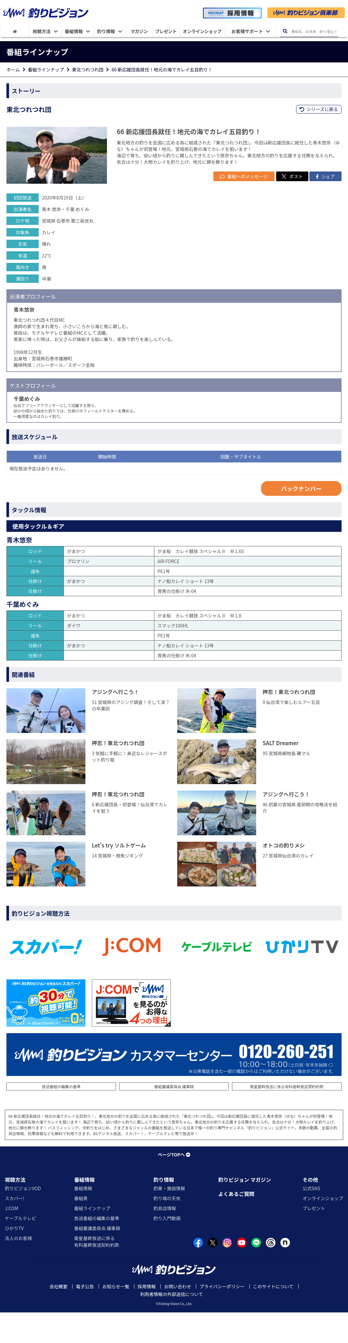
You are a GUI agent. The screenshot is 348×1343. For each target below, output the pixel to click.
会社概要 (58, 1317)
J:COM (11, 1238)
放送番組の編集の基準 (61, 1116)
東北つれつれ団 (88, 69)
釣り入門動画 (166, 1248)
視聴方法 (15, 1210)
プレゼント (314, 1238)
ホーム (13, 69)
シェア (325, 206)
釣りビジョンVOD (23, 1218)
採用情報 (147, 1317)
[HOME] (14, 31)
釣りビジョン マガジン (244, 1210)
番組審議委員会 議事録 (174, 1116)
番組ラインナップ (46, 69)
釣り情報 (163, 1210)
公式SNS (311, 1218)
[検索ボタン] (285, 31)
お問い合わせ (177, 1317)
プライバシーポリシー (222, 1317)
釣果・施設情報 (169, 1218)
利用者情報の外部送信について (171, 1324)
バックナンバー (301, 518)
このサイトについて (273, 1317)
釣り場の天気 (166, 1228)
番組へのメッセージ (244, 206)
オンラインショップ (323, 1228)
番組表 (81, 1228)
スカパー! (14, 1228)
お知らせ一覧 (115, 1317)
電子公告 (85, 1317)
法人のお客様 (18, 1268)
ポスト (292, 206)
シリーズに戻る (319, 109)
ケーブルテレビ (20, 1248)
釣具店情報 (164, 1238)
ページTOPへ (174, 1184)
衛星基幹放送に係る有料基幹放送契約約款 (287, 1116)
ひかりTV (14, 1258)
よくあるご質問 (236, 1224)
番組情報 (84, 1210)
